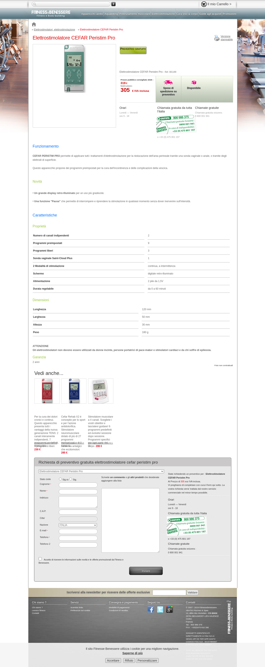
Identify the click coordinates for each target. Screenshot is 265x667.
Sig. (75, 479)
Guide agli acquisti (210, 13)
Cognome (45, 484)
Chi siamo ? (37, 607)
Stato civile (45, 479)
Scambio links (76, 607)
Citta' (42, 518)
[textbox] (78, 512)
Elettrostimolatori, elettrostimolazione (54, 29)
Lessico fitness (39, 610)
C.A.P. (43, 511)
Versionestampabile (227, 38)
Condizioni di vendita (118, 610)
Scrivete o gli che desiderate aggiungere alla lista (130, 479)
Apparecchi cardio (92, 13)
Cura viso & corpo (187, 13)
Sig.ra (65, 479)
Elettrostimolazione (163, 13)
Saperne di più (132, 654)
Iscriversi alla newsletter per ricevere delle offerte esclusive (108, 592)
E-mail (44, 530)
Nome (43, 490)
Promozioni (229, 13)
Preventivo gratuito (133, 48)
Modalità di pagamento (119, 607)
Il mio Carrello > (219, 4)
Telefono (45, 537)
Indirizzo (44, 497)
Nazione (44, 524)
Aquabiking (111, 13)
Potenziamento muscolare (134, 13)
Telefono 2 (45, 544)
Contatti (35, 613)
